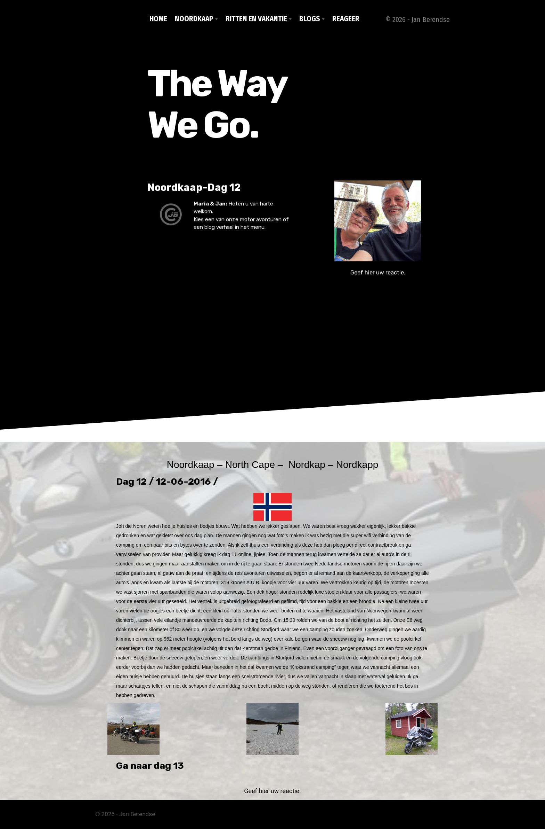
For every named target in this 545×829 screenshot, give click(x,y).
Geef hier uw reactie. (377, 276)
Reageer (345, 18)
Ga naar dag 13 (150, 765)
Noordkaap (194, 18)
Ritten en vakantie (256, 18)
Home (158, 18)
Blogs (309, 18)
